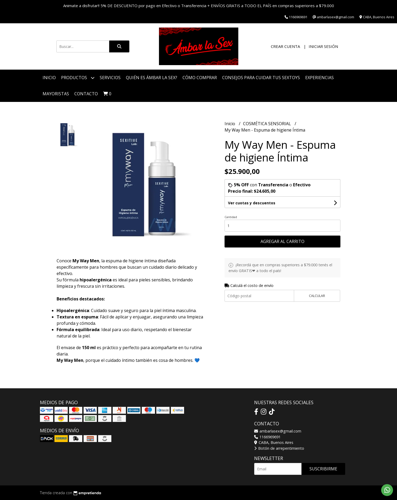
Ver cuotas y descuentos (251, 202)
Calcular (317, 295)
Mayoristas (56, 94)
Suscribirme (323, 469)
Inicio (49, 77)
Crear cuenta (285, 46)
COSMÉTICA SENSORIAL (267, 124)
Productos (77, 78)
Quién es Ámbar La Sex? (151, 77)
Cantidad (231, 217)
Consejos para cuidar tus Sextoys (261, 77)
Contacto (86, 94)
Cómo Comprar (199, 77)
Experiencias (319, 77)
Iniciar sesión (323, 46)
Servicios (110, 77)
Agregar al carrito (282, 241)
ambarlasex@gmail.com (277, 431)
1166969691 (267, 436)
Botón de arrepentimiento (279, 448)
